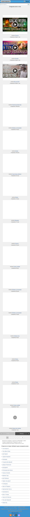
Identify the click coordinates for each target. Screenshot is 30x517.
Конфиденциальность (23, 509)
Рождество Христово (16, 104)
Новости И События (6, 497)
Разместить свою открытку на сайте (9, 509)
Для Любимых (5, 478)
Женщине (17, 220)
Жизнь (16, 197)
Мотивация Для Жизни (7, 470)
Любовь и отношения (16, 127)
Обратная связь (21, 507)
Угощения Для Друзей (7, 462)
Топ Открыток (5, 448)
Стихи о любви (16, 266)
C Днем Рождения (6, 456)
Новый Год (4, 502)
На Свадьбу (5, 483)
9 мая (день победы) (16, 174)
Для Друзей (5, 467)
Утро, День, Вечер (6, 451)
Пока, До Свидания (6, 499)
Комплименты (5, 491)
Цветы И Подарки (6, 486)
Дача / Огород (5, 494)
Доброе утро (16, 335)
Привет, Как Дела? (6, 481)
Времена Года (5, 475)
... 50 (22, 437)
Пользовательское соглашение (15, 511)
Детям (16, 151)
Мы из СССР (16, 81)
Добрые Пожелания (6, 464)
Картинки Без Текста (7, 489)
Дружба (16, 58)
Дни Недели (5, 454)
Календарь (4, 459)
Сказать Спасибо (6, 472)
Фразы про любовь (16, 428)
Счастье (17, 35)
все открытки (5, 1)
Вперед (21, 433)
